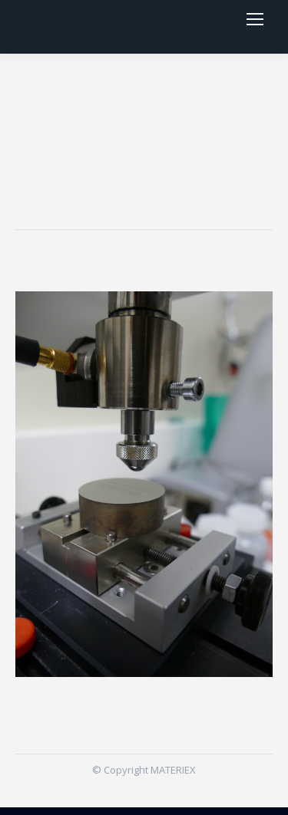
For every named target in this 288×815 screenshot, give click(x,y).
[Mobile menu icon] (255, 23)
